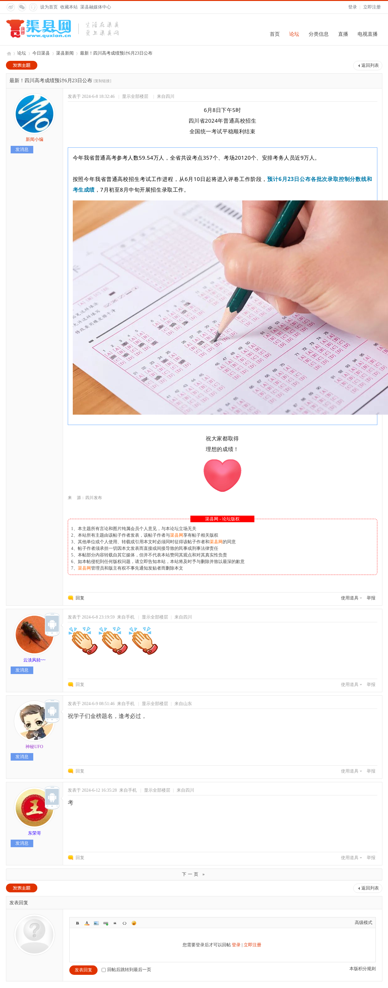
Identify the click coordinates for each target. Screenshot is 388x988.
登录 (352, 7)
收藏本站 (69, 7)
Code (124, 923)
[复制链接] (102, 81)
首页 (275, 34)
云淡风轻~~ (34, 660)
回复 (80, 598)
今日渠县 (41, 53)
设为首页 (49, 7)
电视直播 (368, 34)
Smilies (134, 923)
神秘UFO (34, 746)
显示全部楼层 (135, 96)
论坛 (294, 34)
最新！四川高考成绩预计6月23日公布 (116, 53)
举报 (371, 598)
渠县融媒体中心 (95, 7)
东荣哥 (34, 833)
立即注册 (372, 7)
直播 (343, 34)
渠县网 (8, 53)
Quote (115, 923)
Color (87, 923)
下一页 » (194, 874)
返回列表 (370, 65)
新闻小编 (34, 139)
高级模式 (363, 922)
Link (106, 923)
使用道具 (350, 598)
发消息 (22, 149)
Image (96, 923)
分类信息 (319, 34)
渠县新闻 (65, 53)
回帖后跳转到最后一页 (126, 969)
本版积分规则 (362, 968)
